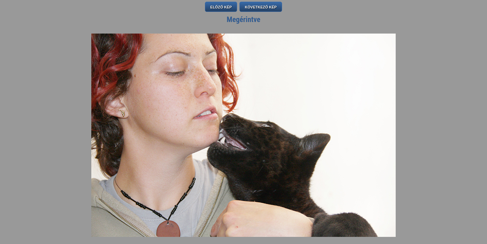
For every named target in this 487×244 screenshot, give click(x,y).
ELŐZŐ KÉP (221, 7)
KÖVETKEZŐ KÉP (261, 7)
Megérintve (243, 19)
